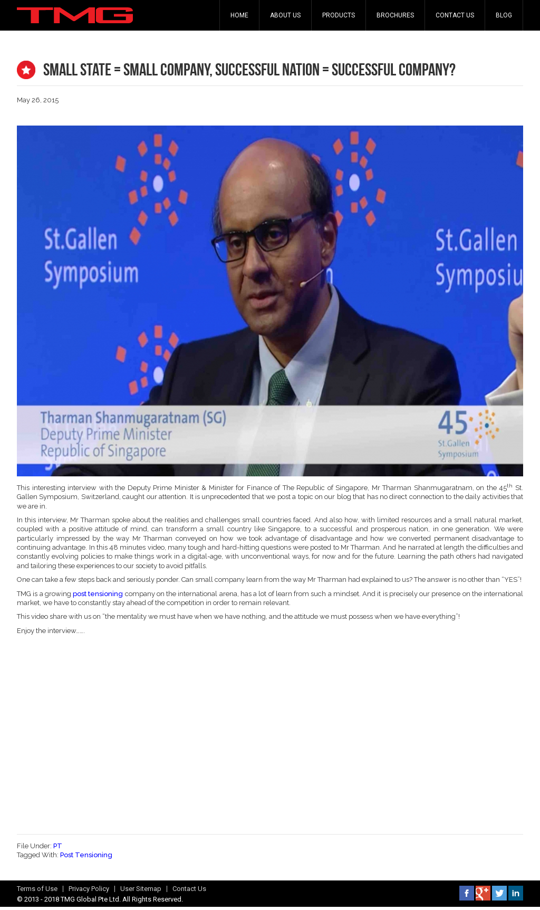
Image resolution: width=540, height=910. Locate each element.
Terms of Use (37, 889)
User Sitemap (140, 889)
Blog (504, 15)
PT (57, 846)
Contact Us (455, 15)
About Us (285, 15)
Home (239, 15)
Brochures (395, 15)
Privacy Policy (89, 889)
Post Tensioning (86, 855)
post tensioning (98, 594)
